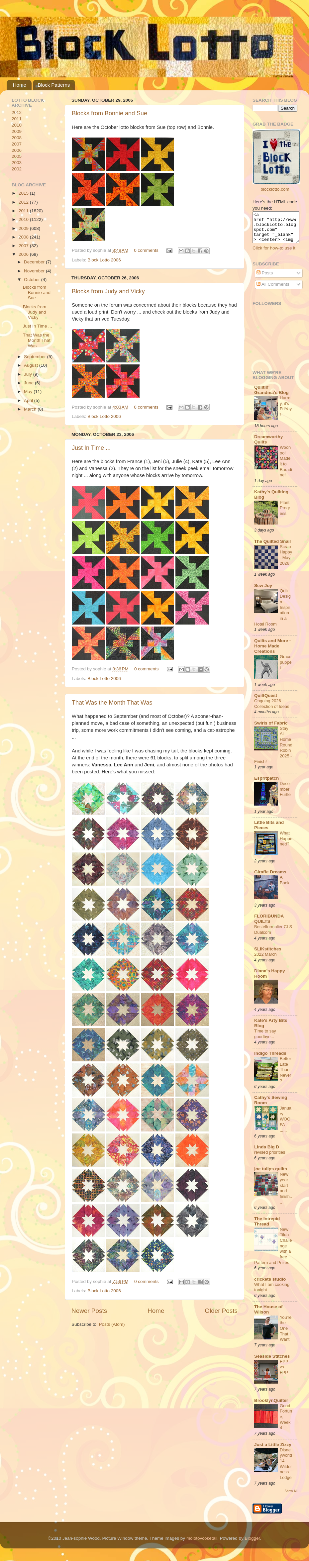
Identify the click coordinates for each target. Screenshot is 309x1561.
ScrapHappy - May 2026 (286, 561)
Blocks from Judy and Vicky (108, 291)
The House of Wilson (268, 1315)
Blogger (252, 1544)
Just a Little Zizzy (272, 1450)
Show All (290, 1497)
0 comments (146, 250)
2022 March (265, 960)
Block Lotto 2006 (104, 259)
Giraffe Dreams (270, 877)
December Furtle (285, 795)
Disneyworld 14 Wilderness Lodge (286, 1469)
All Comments (273, 290)
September (35, 356)
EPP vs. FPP (284, 1373)
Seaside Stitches (272, 1362)
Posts (265, 278)
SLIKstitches (267, 954)
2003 (17, 162)
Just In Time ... (91, 447)
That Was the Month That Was (112, 702)
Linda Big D (266, 1152)
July (28, 374)
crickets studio (270, 1285)
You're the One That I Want (285, 1334)
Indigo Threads (270, 1059)
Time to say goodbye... (265, 1039)
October (32, 279)
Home (19, 85)
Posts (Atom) (112, 1324)
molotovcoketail (201, 1544)
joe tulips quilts (270, 1174)
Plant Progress (285, 514)
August (31, 365)
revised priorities (269, 1158)
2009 (17, 131)
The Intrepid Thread (267, 1227)
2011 (17, 118)
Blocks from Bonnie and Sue (109, 113)
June (29, 382)
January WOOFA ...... (285, 1125)
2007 (17, 144)
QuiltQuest (265, 701)
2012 (17, 112)
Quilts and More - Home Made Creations (272, 652)
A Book (284, 886)
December (35, 261)
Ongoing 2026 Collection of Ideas (271, 709)
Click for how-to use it (274, 253)
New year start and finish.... (286, 1194)
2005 (17, 156)
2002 (17, 168)
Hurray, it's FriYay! (286, 412)
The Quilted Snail (272, 547)
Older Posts (221, 1310)
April (29, 400)
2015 (24, 193)
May (29, 391)
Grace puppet (286, 668)
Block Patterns (54, 85)
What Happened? (286, 844)
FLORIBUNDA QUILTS (269, 925)
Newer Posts (89, 1310)
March (31, 409)
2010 (17, 125)
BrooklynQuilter (271, 1406)
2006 (17, 150)
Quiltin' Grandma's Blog (271, 396)
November (35, 270)
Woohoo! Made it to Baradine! (286, 467)
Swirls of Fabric (271, 729)
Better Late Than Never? (285, 1075)
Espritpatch (266, 784)
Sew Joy (263, 591)
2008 (17, 137)
